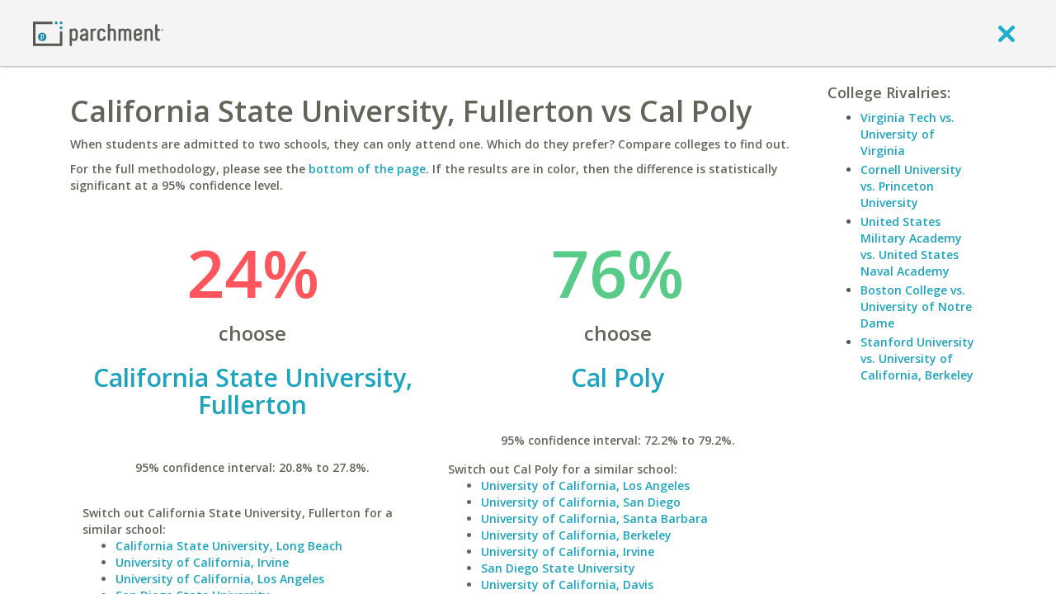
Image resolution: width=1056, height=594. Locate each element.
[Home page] (98, 32)
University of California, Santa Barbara (594, 518)
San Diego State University (558, 568)
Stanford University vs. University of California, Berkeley (917, 358)
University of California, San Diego (581, 502)
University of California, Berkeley (576, 535)
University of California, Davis (567, 584)
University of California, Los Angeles (220, 579)
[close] (1006, 33)
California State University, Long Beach (229, 546)
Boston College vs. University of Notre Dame (916, 306)
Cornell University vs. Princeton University (911, 186)
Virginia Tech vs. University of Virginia (907, 134)
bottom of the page (367, 169)
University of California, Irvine (202, 562)
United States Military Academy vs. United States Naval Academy (911, 246)
